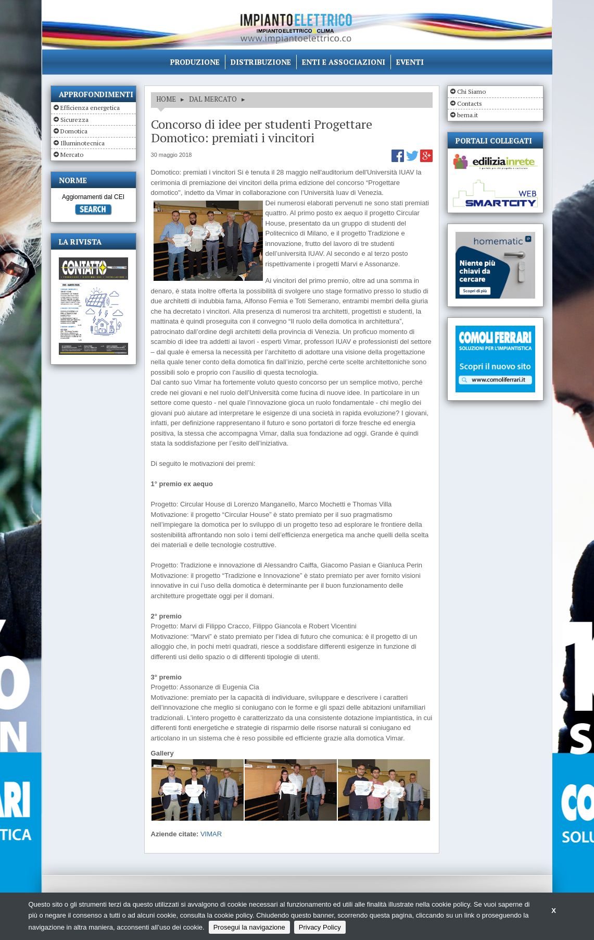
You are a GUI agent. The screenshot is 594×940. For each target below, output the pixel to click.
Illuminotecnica (82, 143)
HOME (166, 99)
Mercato (71, 154)
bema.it (467, 115)
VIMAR (211, 834)
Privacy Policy (320, 927)
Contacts (469, 103)
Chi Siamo (471, 91)
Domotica (73, 131)
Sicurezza (74, 119)
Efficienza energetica (90, 108)
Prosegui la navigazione (249, 927)
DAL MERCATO (213, 99)
